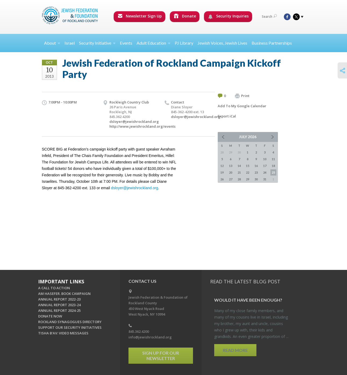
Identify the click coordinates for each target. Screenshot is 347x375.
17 (264, 165)
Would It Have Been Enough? (248, 299)
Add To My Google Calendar (242, 105)
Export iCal (227, 116)
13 (230, 165)
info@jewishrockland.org (150, 337)
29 (247, 179)
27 (230, 179)
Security (97, 42)
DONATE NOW (50, 316)
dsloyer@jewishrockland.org (134, 121)
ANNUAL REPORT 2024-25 (59, 310)
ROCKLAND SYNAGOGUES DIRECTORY (70, 321)
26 (222, 179)
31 (264, 179)
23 (256, 172)
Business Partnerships (272, 42)
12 (222, 165)
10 (264, 159)
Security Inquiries (228, 16)
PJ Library (184, 42)
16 (256, 165)
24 (264, 172)
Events (126, 42)
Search (269, 16)
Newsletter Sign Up (140, 16)
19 (222, 172)
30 (256, 179)
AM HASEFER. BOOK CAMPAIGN (64, 293)
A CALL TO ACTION (54, 287)
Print (242, 96)
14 (239, 165)
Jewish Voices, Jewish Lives (222, 42)
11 (273, 159)
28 (239, 179)
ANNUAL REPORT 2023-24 (59, 304)
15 (247, 165)
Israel (70, 42)
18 (273, 165)
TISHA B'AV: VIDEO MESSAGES (63, 333)
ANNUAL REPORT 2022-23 (59, 299)
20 (230, 172)
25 (273, 172)
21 (239, 172)
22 (247, 172)
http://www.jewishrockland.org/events (142, 126)
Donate (185, 16)
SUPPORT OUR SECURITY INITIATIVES (70, 327)
